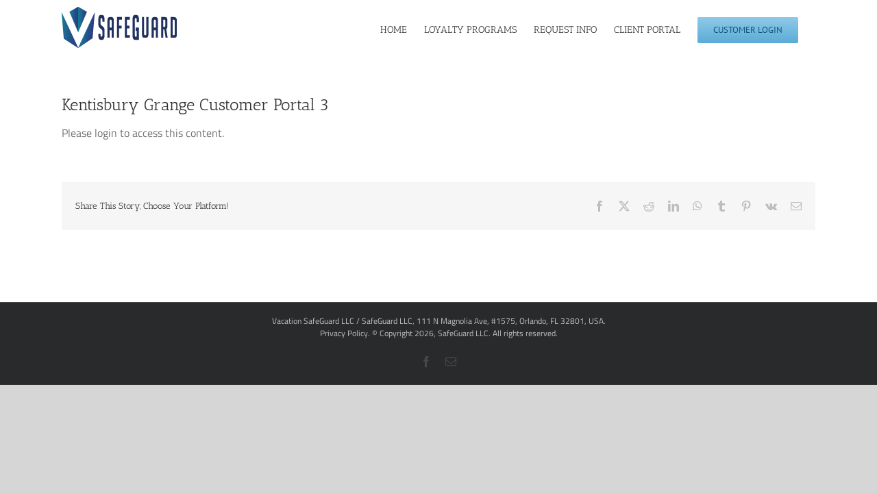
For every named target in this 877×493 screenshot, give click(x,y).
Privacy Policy (344, 333)
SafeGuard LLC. (464, 333)
